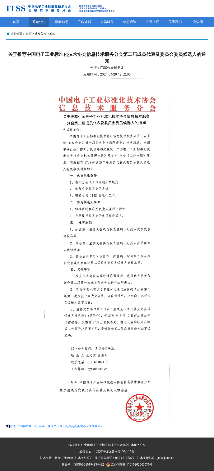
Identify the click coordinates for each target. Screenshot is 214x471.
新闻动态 (61, 22)
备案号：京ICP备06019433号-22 (83, 464)
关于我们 (175, 22)
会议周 (198, 22)
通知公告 (39, 22)
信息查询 (129, 22)
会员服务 (107, 22)
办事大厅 (152, 22)
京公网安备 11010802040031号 (131, 464)
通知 (52, 33)
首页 (16, 22)
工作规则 (84, 22)
